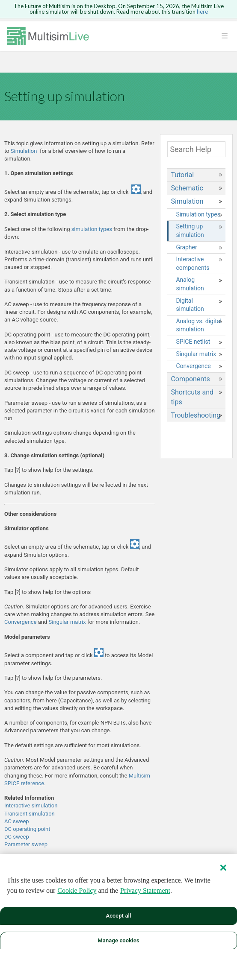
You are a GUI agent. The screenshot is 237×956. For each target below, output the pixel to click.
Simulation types (198, 214)
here (202, 11)
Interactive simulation (30, 805)
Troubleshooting (195, 415)
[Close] (223, 873)
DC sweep (16, 836)
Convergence (21, 622)
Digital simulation (190, 305)
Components (190, 379)
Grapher (186, 247)
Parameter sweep (25, 844)
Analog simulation (190, 284)
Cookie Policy (76, 896)
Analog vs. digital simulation (199, 325)
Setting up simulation (190, 230)
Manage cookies (118, 945)
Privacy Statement (145, 896)
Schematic (187, 188)
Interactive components (192, 263)
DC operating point (27, 829)
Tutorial (182, 175)
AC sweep (16, 821)
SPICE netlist (193, 341)
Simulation (24, 151)
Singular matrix (67, 622)
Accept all (118, 921)
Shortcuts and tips (192, 397)
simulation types (91, 229)
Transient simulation (29, 813)
